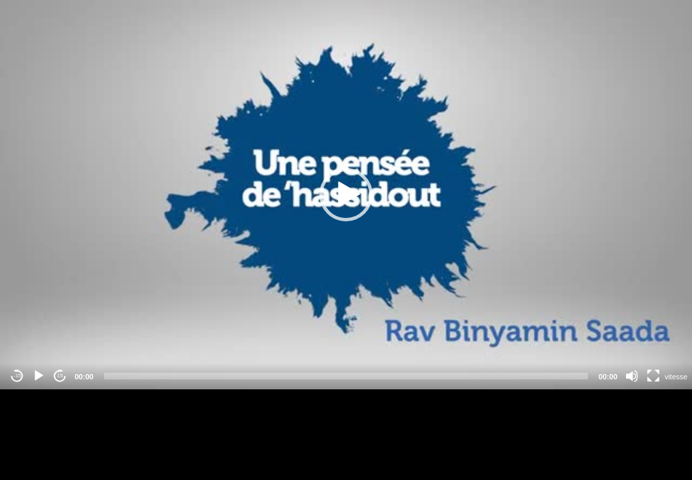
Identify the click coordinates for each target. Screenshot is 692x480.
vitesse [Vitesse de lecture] (676, 377)
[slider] (346, 376)
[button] (346, 194)
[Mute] (632, 376)
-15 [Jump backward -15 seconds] (17, 376)
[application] (346, 194)
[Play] (38, 376)
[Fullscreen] (653, 376)
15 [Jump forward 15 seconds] (60, 376)
